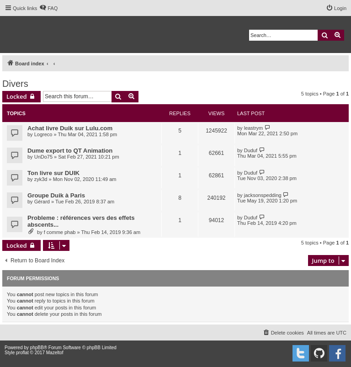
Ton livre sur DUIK (53, 173)
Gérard (42, 201)
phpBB (37, 347)
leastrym (253, 128)
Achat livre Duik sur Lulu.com (69, 128)
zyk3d (41, 179)
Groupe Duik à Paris (56, 195)
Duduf (250, 150)
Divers (15, 84)
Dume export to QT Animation (69, 150)
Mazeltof (55, 352)
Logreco (43, 134)
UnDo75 (43, 157)
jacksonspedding (263, 195)
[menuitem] (48, 8)
